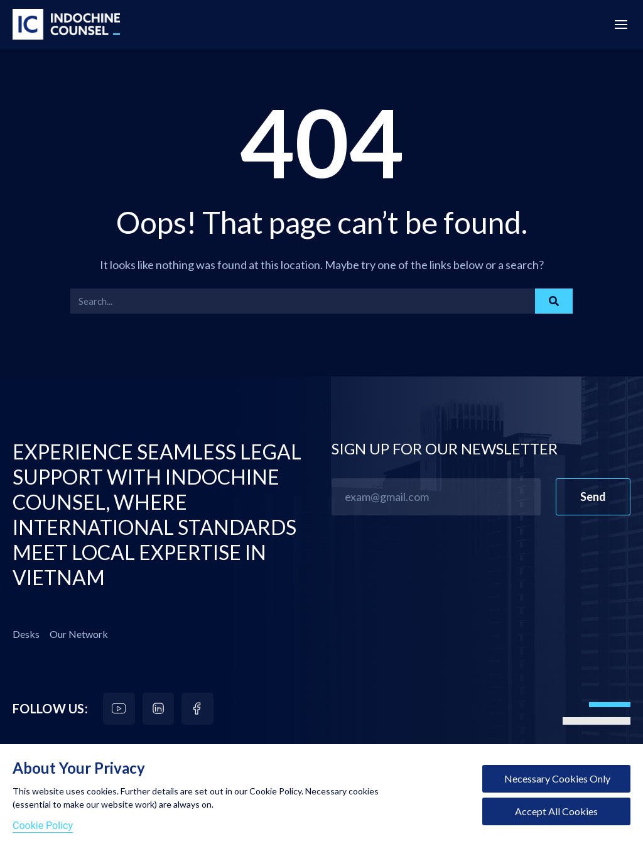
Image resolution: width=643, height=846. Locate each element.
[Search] (554, 301)
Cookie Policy (43, 826)
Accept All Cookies (556, 811)
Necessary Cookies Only (556, 778)
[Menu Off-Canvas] (621, 25)
